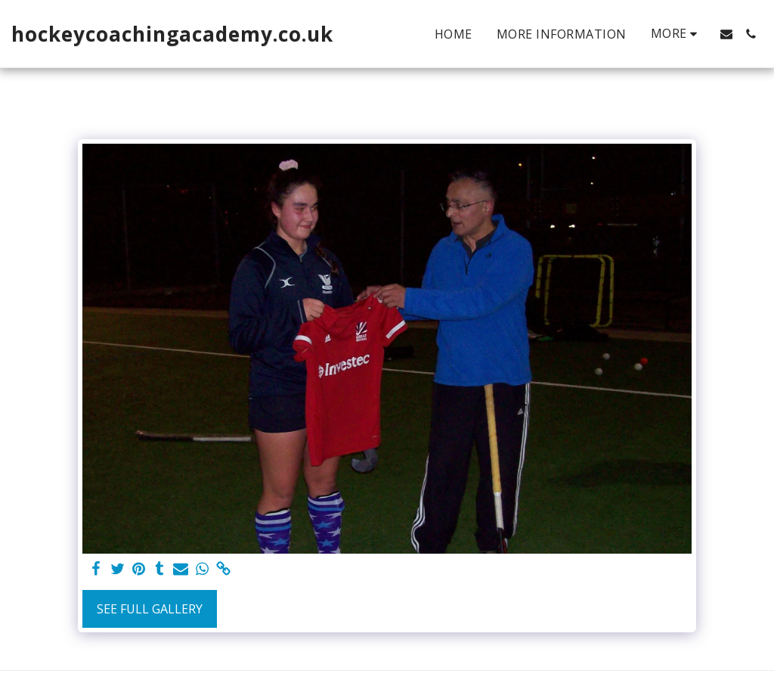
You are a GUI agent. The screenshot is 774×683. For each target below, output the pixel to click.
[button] (726, 34)
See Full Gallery (150, 609)
